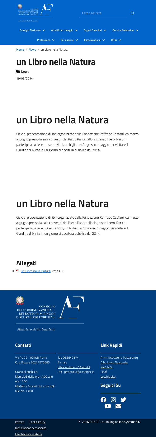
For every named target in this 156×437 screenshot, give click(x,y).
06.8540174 (71, 357)
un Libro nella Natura (36, 271)
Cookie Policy (37, 422)
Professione (43, 40)
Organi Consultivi (93, 30)
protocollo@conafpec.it (79, 371)
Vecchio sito (108, 376)
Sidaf (104, 371)
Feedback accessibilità (28, 434)
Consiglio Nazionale (30, 30)
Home (20, 49)
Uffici (114, 40)
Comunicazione (92, 40)
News (32, 49)
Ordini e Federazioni (123, 30)
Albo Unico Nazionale (114, 362)
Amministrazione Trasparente (119, 357)
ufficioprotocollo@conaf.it (74, 367)
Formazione (67, 40)
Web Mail (106, 367)
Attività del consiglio (62, 30)
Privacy (19, 422)
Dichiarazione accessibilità (30, 428)
